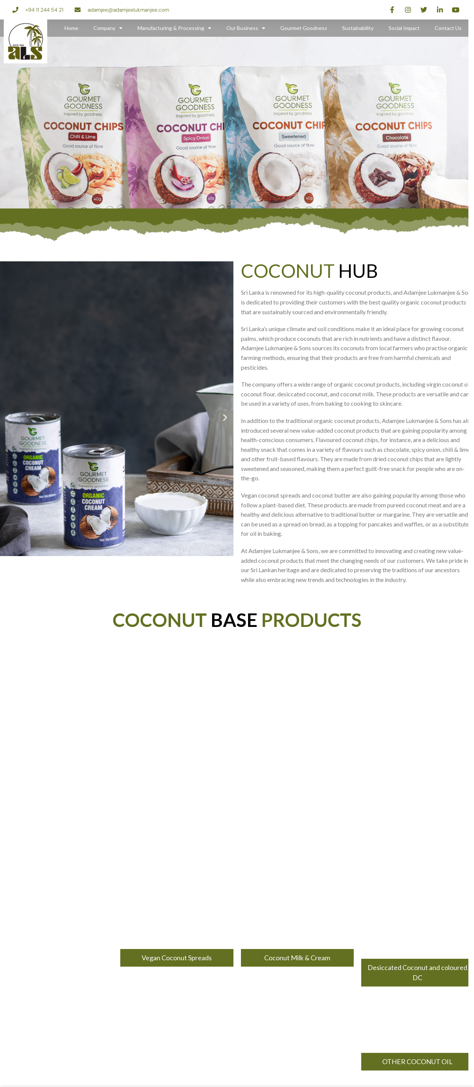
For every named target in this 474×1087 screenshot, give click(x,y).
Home (71, 28)
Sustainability (358, 28)
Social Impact (404, 28)
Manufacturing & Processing (174, 28)
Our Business (245, 28)
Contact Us (448, 28)
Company (108, 28)
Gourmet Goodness (303, 28)
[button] (8, 417)
